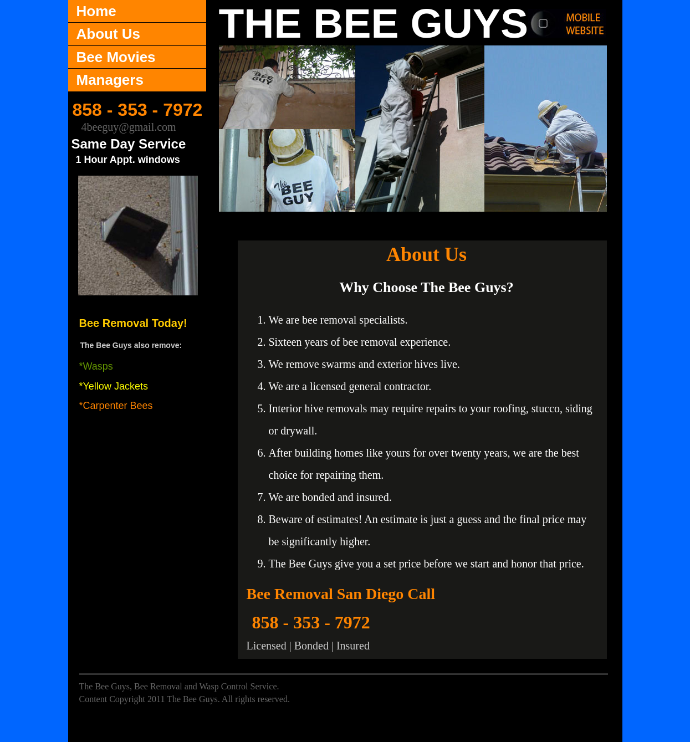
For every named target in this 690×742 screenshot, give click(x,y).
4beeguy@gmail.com (128, 127)
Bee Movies (116, 57)
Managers (110, 79)
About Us (108, 33)
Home (96, 11)
